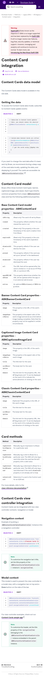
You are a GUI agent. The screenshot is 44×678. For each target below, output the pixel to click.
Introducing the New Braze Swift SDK (24, 53)
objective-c (8, 114)
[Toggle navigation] (39, 7)
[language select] (14, 2)
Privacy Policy (29, 674)
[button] (28, 2)
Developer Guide (7, 15)
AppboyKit (15, 31)
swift (19, 114)
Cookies (36, 674)
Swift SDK (36, 36)
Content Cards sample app (12, 617)
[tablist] (22, 114)
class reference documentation (14, 488)
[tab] (8, 114)
